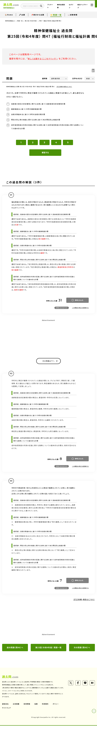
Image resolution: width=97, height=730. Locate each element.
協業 (36, 708)
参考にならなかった (61, 309)
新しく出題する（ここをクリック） (43, 58)
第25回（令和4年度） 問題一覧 (48, 648)
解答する (45, 153)
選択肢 (44, 78)
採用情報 (27, 708)
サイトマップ (6, 712)
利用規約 (45, 708)
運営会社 (5, 708)
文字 (77, 78)
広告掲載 (16, 708)
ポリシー (56, 708)
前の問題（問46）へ (15, 648)
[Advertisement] (48, 338)
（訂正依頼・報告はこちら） (64, 86)
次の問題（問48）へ (82, 648)
